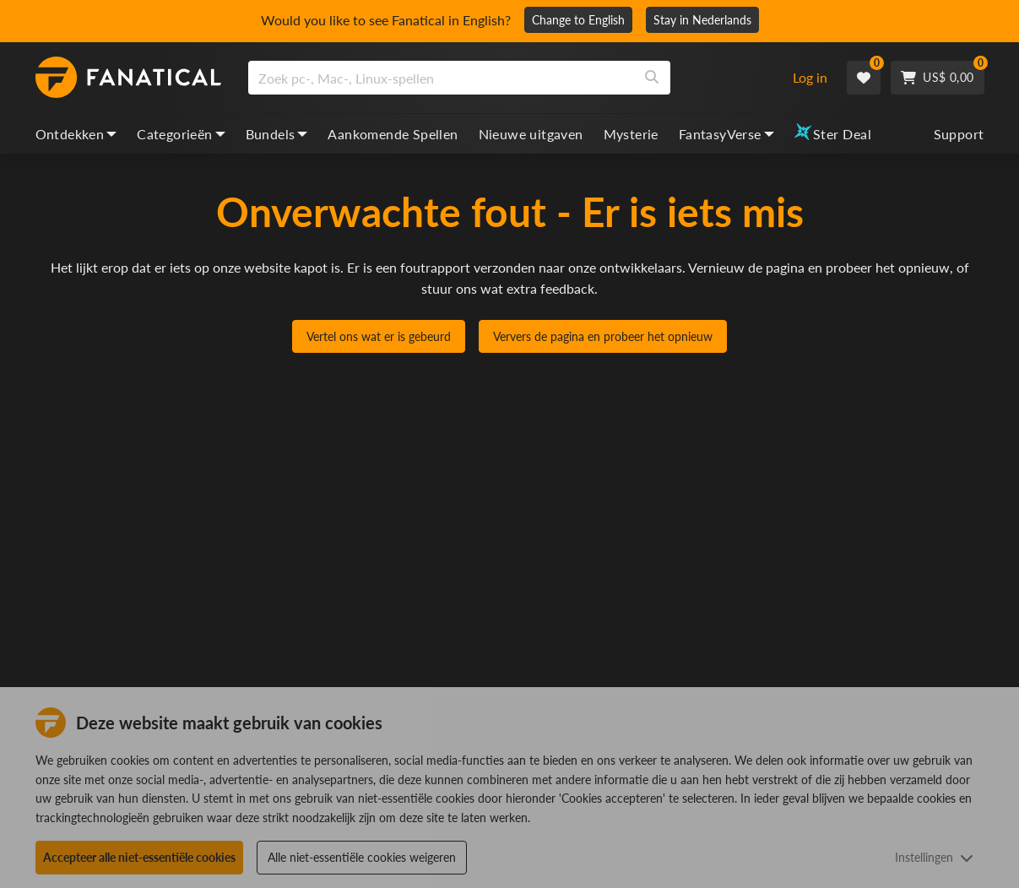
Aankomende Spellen (393, 134)
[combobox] (510, 78)
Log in (810, 77)
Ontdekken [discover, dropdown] (76, 134)
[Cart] (937, 78)
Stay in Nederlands (702, 20)
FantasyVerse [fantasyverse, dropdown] (726, 134)
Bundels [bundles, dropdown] (277, 134)
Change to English (578, 20)
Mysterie (631, 134)
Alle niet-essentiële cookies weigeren (362, 857)
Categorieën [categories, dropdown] (181, 134)
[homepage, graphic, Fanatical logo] (128, 78)
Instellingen (934, 857)
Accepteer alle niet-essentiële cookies (139, 857)
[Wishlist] (864, 78)
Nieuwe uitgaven (531, 134)
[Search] (651, 78)
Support (959, 134)
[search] (441, 78)
